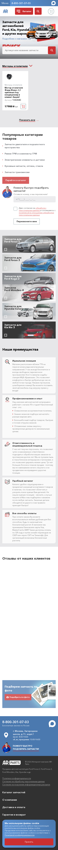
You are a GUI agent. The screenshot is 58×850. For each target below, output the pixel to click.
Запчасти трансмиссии (17, 172)
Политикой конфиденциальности (19, 835)
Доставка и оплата (13, 807)
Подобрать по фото (18, 688)
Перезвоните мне (27, 221)
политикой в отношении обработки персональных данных (36, 213)
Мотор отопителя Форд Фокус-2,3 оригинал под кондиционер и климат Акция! (14, 92)
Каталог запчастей (13, 792)
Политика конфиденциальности (16, 778)
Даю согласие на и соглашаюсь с (37, 211)
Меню (5, 3)
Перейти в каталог (15, 180)
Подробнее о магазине (16, 38)
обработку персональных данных (32, 209)
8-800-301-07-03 (21, 3)
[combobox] (15, 66)
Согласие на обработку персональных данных (23, 781)
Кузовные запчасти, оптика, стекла (24, 166)
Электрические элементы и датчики (25, 159)
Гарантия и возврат (14, 814)
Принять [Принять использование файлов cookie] (29, 841)
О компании (9, 799)
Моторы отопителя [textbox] (15, 66)
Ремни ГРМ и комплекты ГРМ (21, 153)
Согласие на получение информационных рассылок (26, 784)
